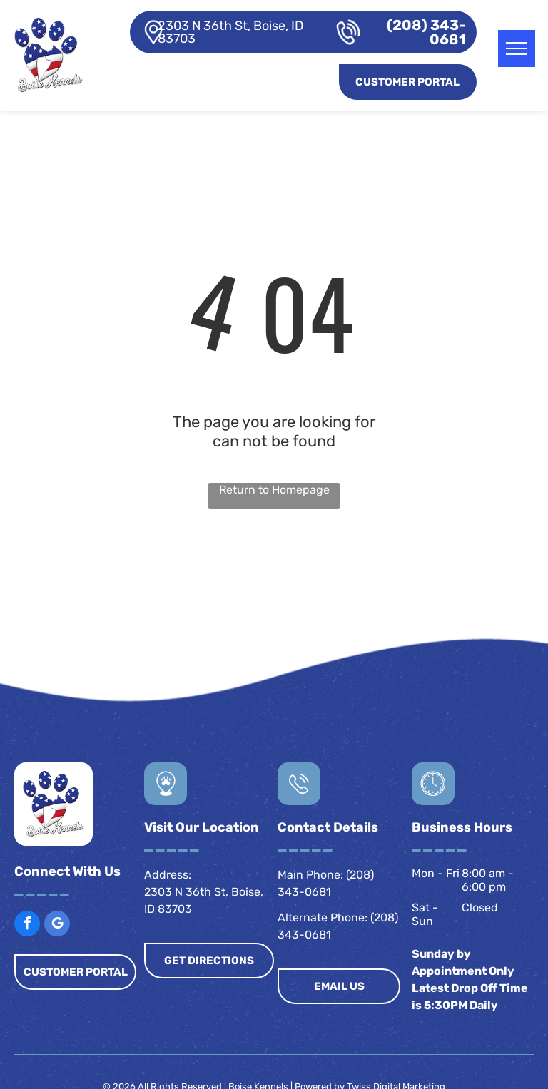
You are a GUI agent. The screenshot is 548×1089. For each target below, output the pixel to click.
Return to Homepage (274, 489)
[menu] (516, 48)
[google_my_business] (57, 925)
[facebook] (27, 925)
